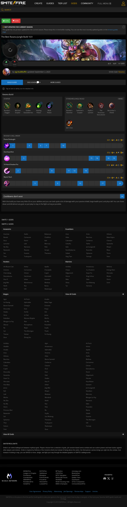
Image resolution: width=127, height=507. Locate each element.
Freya (46, 309)
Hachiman (27, 276)
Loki (4, 394)
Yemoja (88, 426)
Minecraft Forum (61, 477)
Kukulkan (89, 391)
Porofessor (27, 475)
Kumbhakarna (70, 250)
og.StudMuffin (21, 72)
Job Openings (68, 491)
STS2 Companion (78, 482)
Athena (5, 356)
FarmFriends (44, 477)
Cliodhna (48, 237)
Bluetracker (76, 473)
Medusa (47, 394)
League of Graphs (29, 473)
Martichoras (28, 282)
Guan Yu (6, 378)
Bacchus (6, 359)
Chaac (5, 366)
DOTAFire (43, 471)
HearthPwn (76, 475)
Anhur (88, 346)
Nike (67, 279)
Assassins (7, 229)
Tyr (67, 286)
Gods (74, 3)
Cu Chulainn (90, 270)
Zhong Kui (27, 337)
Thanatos (48, 420)
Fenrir (88, 372)
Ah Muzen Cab (8, 267)
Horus (68, 276)
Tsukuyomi (48, 423)
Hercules (6, 381)
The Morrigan (90, 420)
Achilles (6, 343)
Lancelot (6, 244)
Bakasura (48, 234)
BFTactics (59, 471)
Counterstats (27, 477)
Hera (5, 315)
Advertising (58, 491)
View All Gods (63, 434)
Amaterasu (48, 346)
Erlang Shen (111, 270)
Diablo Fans (76, 477)
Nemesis (89, 400)
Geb (46, 375)
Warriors (68, 262)
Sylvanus (6, 420)
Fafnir (88, 244)
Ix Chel (26, 315)
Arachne (6, 234)
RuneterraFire (28, 482)
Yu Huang (48, 334)
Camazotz (27, 237)
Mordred (48, 397)
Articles (95, 491)
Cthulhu (68, 244)
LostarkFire (43, 484)
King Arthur (90, 276)
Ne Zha (5, 400)
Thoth (46, 331)
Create (38, 3)
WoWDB (59, 480)
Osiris (5, 407)
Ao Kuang (6, 302)
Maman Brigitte (29, 318)
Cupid (5, 369)
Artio (87, 353)
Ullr (87, 423)
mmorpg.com (76, 471)
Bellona (88, 359)
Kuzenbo (89, 250)
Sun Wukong (49, 416)
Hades (47, 378)
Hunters (6, 262)
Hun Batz (6, 385)
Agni (46, 343)
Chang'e (27, 305)
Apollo (88, 350)
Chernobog (7, 273)
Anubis (5, 350)
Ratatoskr (6, 413)
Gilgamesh (89, 375)
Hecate (88, 378)
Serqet (47, 250)
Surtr (108, 282)
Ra (46, 410)
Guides (50, 3)
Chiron (88, 366)
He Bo (26, 312)
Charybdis (48, 270)
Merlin (5, 397)
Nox (25, 321)
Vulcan (5, 426)
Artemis (47, 353)
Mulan (109, 276)
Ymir (5, 429)
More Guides (55, 82)
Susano (88, 416)
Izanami (88, 385)
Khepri (47, 391)
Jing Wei (47, 388)
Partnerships (79, 491)
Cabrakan (6, 362)
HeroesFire (43, 482)
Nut (46, 404)
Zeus (46, 429)
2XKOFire (59, 473)
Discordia (6, 372)
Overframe (75, 480)
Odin (87, 404)
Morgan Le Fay (91, 397)
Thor (5, 423)
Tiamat (5, 334)
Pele (46, 407)
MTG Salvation (61, 475)
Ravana (121, 72)
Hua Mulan (90, 381)
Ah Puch (89, 343)
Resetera (42, 475)
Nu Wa (5, 404)
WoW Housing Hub (62, 482)
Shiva (67, 282)
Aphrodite (48, 350)
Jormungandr (90, 388)
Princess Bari (8, 410)
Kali (4, 391)
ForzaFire (42, 480)
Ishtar (47, 385)
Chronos (47, 305)
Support (88, 491)
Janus (5, 388)
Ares (5, 353)
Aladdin (6, 346)
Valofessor (43, 473)
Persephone (28, 325)
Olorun (5, 325)
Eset (46, 372)
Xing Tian (69, 256)
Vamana (89, 286)
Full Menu (104, 3)
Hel (46, 312)
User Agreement (35, 491)
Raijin (26, 328)
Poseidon (89, 407)
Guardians (69, 229)
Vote (6, 63)
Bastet (5, 237)
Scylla (47, 413)
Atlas (46, 356)
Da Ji (46, 369)
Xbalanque (48, 426)
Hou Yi (47, 381)
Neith (46, 400)
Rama (88, 410)
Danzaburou (90, 369)
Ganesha (6, 375)
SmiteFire (26, 484)
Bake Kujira (110, 237)
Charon (47, 366)
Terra (109, 253)
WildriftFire (27, 480)
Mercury (89, 394)
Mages (5, 294)
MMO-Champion (61, 484)
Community (87, 3)
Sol (4, 416)
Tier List (62, 3)
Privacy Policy (47, 491)
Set (4, 253)
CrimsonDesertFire (78, 484)
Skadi (5, 289)
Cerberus (48, 362)
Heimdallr (48, 276)
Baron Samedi (50, 359)
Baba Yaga (48, 302)
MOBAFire (27, 471)
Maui (108, 250)
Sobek (88, 413)
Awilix (88, 356)
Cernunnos (90, 362)
